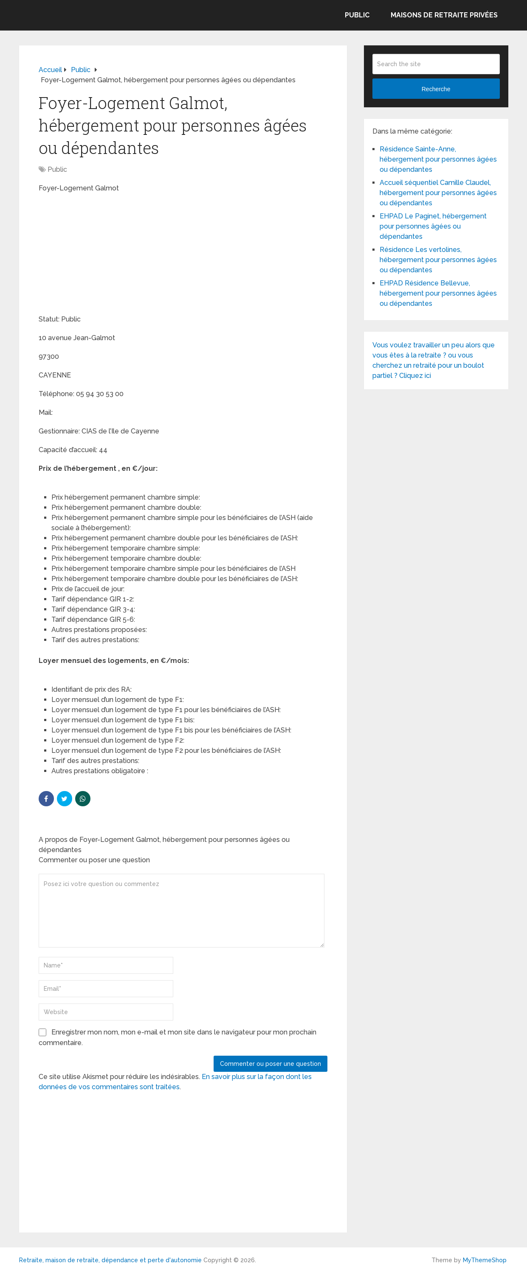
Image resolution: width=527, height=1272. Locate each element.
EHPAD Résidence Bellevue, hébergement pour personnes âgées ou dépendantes (438, 293)
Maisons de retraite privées (444, 15)
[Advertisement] (102, 255)
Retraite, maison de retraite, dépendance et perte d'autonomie (110, 1260)
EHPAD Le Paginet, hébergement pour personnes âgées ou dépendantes (433, 226)
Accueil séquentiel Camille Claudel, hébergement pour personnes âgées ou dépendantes (438, 193)
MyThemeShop (485, 1260)
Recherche (436, 89)
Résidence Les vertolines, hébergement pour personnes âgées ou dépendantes (438, 260)
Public (357, 15)
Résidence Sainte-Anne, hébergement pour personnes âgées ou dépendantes (438, 159)
